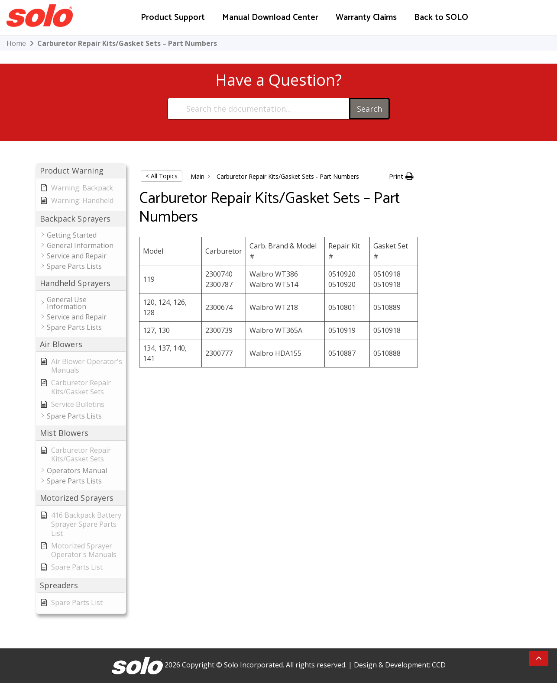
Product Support (173, 17)
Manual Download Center (270, 17)
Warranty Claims (366, 17)
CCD (439, 665)
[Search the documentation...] (258, 108)
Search (369, 108)
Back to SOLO (441, 17)
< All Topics (162, 176)
